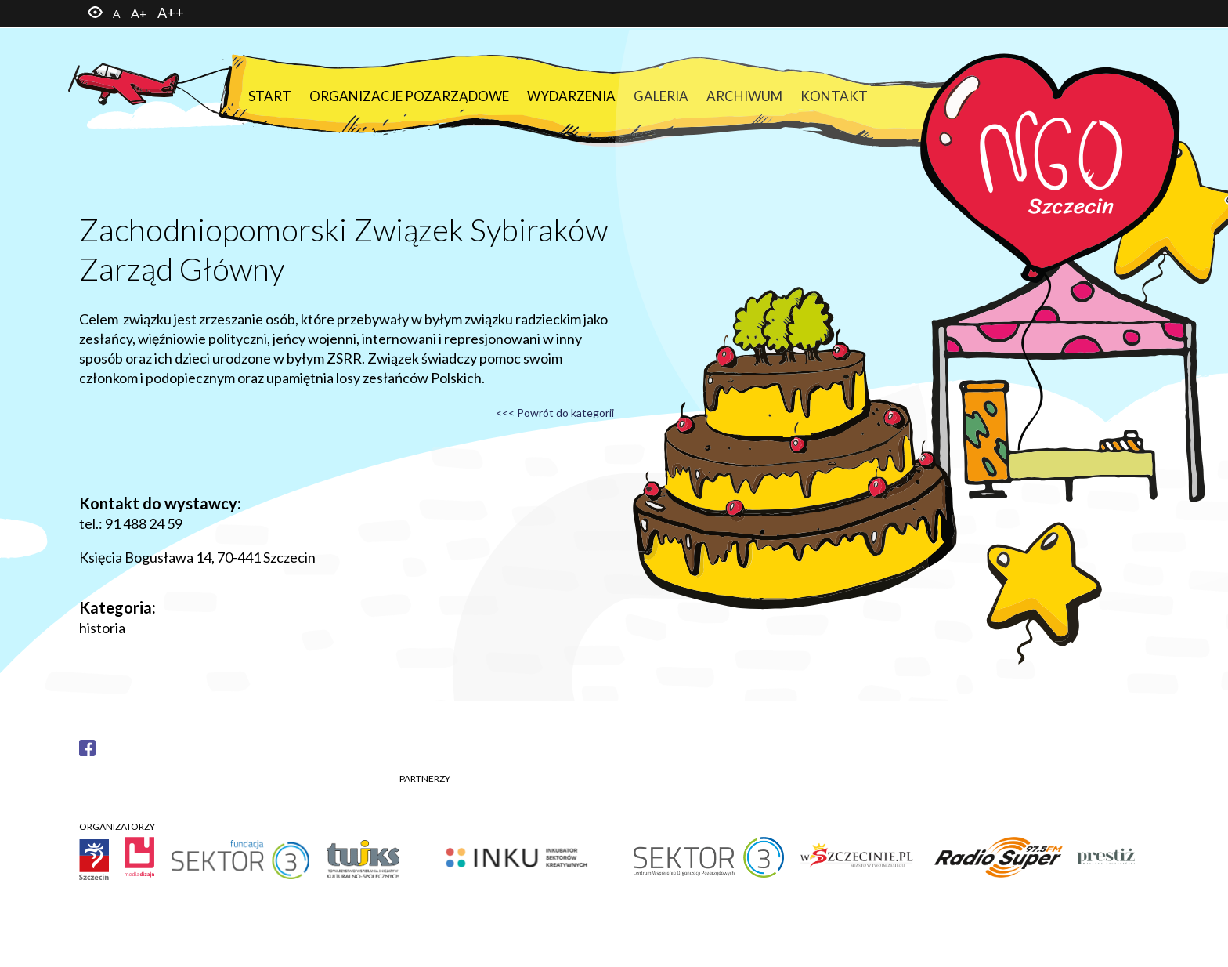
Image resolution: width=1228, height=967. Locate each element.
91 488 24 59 (143, 523)
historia (102, 627)
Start (269, 96)
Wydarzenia (571, 96)
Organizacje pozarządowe (409, 96)
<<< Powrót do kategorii (555, 412)
